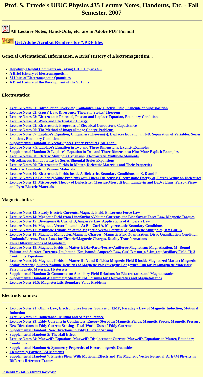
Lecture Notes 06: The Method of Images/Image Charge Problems (62, 130)
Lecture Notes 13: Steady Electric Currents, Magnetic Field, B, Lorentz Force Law (75, 212)
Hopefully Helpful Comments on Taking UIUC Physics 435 (56, 69)
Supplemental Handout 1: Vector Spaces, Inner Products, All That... (63, 143)
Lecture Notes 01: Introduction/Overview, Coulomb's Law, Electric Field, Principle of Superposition (89, 108)
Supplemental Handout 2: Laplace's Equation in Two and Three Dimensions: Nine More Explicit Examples (94, 152)
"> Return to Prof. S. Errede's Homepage (29, 372)
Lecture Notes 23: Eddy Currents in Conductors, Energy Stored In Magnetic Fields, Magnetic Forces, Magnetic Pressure (105, 321)
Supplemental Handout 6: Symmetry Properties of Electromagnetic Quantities (71, 347)
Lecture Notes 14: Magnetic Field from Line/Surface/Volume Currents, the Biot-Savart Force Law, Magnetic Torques (102, 217)
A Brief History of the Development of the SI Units (49, 82)
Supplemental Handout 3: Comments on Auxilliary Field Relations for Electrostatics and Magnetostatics (92, 274)
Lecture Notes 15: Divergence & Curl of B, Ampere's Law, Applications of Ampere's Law (80, 221)
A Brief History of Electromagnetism (39, 73)
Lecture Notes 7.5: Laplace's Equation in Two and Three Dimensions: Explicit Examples (79, 147)
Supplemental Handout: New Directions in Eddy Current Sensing (61, 330)
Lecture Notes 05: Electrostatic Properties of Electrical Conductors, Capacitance (73, 125)
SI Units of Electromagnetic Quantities (40, 78)
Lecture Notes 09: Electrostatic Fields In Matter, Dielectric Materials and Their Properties (81, 165)
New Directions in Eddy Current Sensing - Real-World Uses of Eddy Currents (71, 326)
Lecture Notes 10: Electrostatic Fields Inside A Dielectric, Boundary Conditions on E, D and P (83, 173)
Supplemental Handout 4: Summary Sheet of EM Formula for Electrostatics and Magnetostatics (86, 278)
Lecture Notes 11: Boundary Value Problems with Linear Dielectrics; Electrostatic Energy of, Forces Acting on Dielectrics (105, 178)
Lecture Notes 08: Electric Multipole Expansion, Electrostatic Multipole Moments (74, 156)
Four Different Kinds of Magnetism (38, 243)
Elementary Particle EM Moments (37, 352)
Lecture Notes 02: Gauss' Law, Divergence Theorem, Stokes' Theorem (65, 112)
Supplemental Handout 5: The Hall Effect (43, 334)
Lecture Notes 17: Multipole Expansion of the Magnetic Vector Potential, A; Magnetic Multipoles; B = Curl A (96, 230)
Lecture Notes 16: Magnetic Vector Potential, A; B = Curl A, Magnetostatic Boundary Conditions (86, 225)
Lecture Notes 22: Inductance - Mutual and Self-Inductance (57, 317)
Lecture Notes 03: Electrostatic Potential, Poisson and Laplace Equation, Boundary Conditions (84, 117)
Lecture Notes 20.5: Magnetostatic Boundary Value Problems (58, 282)
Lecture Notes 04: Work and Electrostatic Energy (49, 121)
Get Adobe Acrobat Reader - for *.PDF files (59, 42)
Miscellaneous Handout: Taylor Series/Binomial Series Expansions (62, 160)
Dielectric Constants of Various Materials (42, 169)
